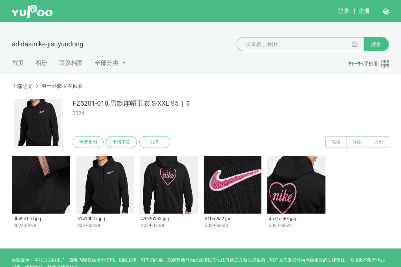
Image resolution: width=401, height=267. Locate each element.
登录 (344, 10)
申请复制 (88, 142)
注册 (364, 10)
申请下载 (121, 142)
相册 (41, 62)
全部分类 (106, 62)
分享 (154, 142)
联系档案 (71, 62)
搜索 (376, 44)
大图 (378, 142)
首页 (18, 62)
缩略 (336, 142)
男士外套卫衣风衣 (62, 86)
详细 (357, 142)
